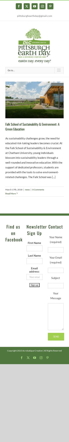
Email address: (34, 270)
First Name (34, 242)
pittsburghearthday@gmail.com (34, 15)
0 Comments (38, 189)
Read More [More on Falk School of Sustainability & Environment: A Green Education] (10, 193)
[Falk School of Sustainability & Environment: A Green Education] (34, 100)
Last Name (34, 255)
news (27, 189)
